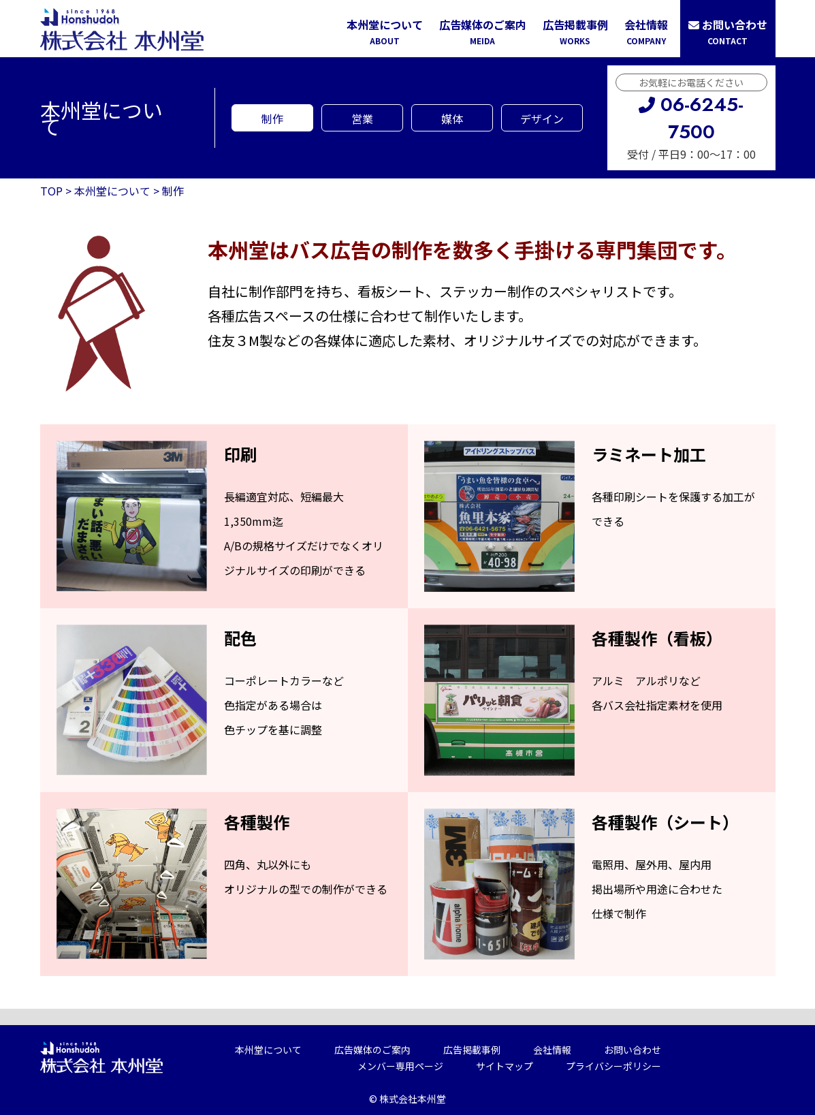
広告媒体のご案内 (482, 32)
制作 (272, 118)
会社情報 (646, 32)
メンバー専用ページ (400, 1066)
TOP (51, 191)
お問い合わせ (727, 32)
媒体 (452, 118)
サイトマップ (504, 1066)
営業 (362, 118)
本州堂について (385, 32)
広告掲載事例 (575, 32)
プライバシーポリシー (613, 1066)
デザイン (542, 118)
